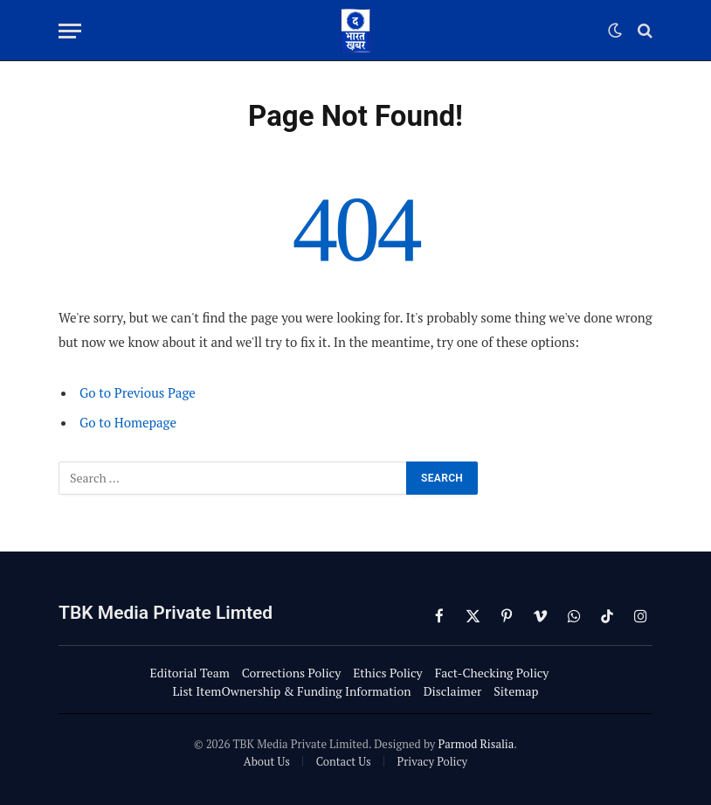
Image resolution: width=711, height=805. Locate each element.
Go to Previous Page (137, 392)
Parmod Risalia (476, 744)
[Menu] (70, 31)
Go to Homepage (127, 422)
